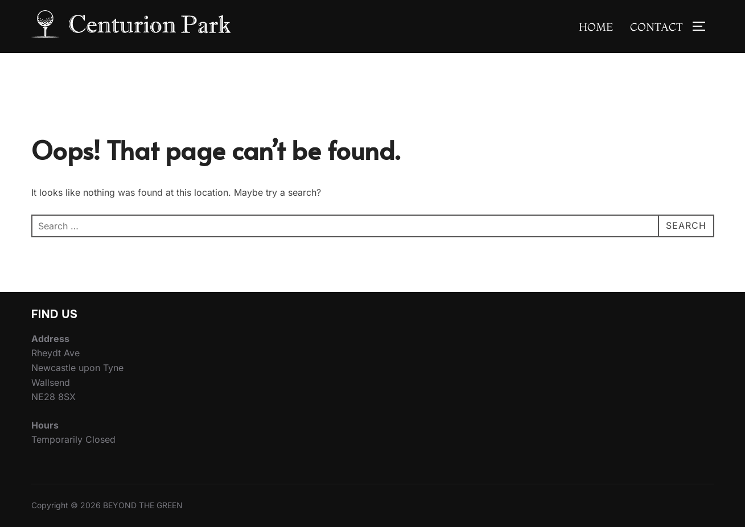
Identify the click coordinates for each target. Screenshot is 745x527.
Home (596, 27)
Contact (656, 27)
